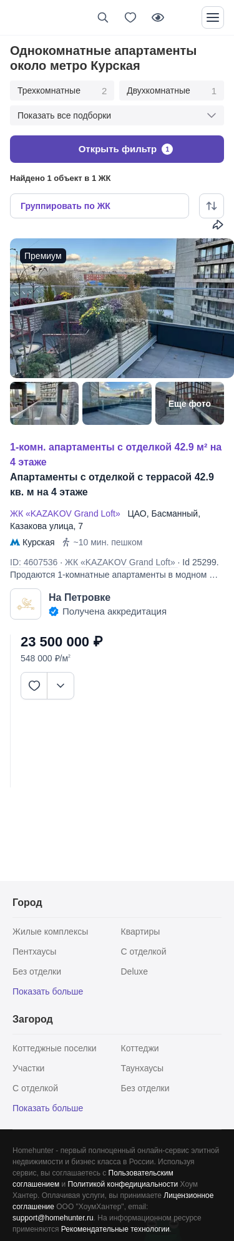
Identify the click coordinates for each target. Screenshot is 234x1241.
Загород (32, 1019)
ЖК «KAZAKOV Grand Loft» (67, 513)
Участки (28, 1068)
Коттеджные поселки (54, 1048)
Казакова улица (42, 526)
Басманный (174, 513)
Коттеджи (140, 1048)
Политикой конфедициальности (123, 1184)
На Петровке (79, 597)
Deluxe (135, 971)
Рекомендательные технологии (115, 1229)
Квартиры (140, 932)
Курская (38, 542)
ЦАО (136, 513)
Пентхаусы (34, 951)
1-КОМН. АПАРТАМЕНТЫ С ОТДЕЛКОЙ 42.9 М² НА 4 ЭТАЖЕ (116, 454)
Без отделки (36, 971)
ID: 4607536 (33, 562)
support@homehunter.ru (53, 1218)
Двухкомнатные (172, 91)
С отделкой (144, 951)
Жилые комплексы (50, 932)
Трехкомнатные (62, 91)
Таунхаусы (142, 1068)
